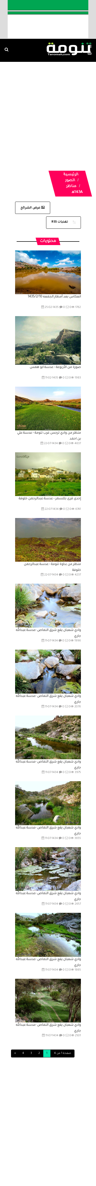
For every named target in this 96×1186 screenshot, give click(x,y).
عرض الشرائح (32, 208)
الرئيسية (71, 175)
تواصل (62, 1149)
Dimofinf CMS (52, 1165)
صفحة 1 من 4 (62, 1053)
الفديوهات (39, 1139)
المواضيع (59, 1139)
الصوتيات (18, 1139)
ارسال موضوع (39, 1149)
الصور (70, 181)
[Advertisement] (48, 110)
